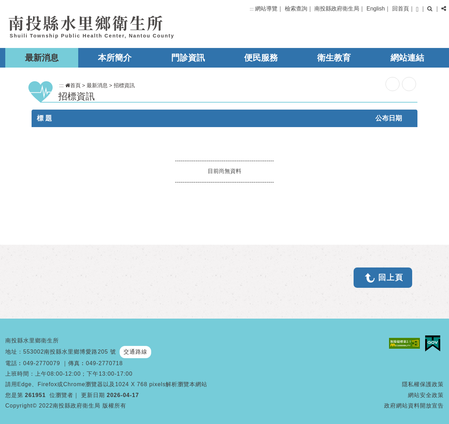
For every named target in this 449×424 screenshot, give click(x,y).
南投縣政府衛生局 (336, 9)
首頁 (73, 85)
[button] (417, 9)
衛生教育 (334, 57)
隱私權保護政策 (423, 384)
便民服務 (261, 57)
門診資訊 (188, 57)
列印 (409, 84)
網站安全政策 (426, 395)
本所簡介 (115, 57)
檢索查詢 (296, 9)
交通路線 (135, 352)
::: (252, 9)
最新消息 (42, 57)
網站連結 (407, 57)
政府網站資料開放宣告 (414, 406)
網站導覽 (266, 9)
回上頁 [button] (390, 277)
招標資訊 (124, 85)
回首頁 (400, 9)
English (376, 9)
